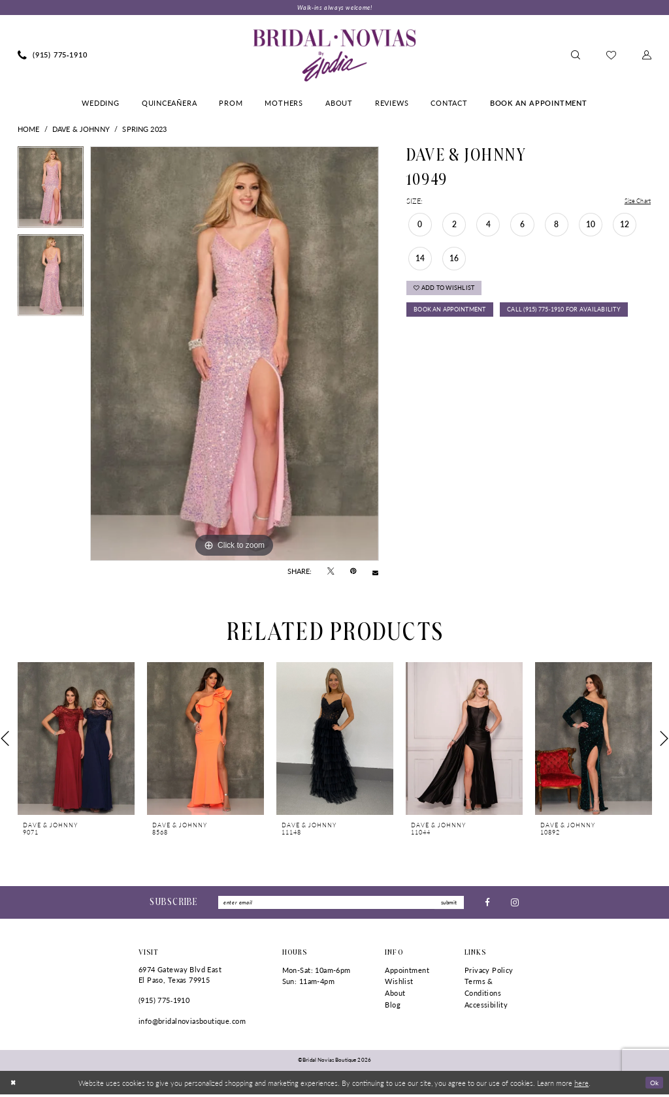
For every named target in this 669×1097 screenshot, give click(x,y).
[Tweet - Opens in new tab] (331, 572)
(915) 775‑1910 (164, 1003)
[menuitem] (53, 56)
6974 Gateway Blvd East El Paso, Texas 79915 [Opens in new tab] (180, 977)
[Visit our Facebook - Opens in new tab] (487, 904)
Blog (392, 1007)
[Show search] (575, 56)
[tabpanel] (51, 191)
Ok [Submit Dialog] (653, 1084)
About (395, 995)
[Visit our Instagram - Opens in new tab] (514, 904)
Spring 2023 (144, 130)
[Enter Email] (341, 904)
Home (29, 130)
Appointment (407, 973)
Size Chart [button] (635, 202)
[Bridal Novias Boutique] (334, 56)
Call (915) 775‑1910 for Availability (479, 340)
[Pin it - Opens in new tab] (353, 572)
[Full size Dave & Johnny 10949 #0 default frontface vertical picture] (234, 355)
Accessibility (486, 1007)
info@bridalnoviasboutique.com (192, 1023)
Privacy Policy (489, 973)
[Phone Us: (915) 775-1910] (53, 56)
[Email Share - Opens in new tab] (375, 572)
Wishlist (399, 984)
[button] (646, 56)
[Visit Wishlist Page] (611, 56)
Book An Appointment (456, 316)
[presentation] (76, 739)
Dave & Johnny (81, 130)
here (581, 1085)
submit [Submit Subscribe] (447, 904)
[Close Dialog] (14, 1085)
